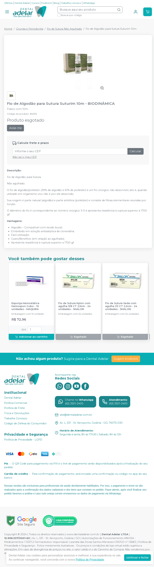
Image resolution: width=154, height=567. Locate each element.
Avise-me (15, 128)
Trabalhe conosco (71, 3)
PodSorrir (46, 3)
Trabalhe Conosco (15, 418)
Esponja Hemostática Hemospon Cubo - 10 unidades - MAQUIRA (25, 306)
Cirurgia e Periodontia (29, 28)
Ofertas (8, 3)
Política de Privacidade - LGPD (23, 439)
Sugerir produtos (126, 358)
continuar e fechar (137, 557)
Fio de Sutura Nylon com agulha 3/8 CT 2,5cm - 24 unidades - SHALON (74, 306)
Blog (56, 3)
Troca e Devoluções (16, 413)
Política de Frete (14, 408)
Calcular (135, 151)
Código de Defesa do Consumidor (25, 423)
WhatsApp (89, 3)
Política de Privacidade (90, 559)
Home (8, 28)
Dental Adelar (22, 3)
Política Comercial (15, 403)
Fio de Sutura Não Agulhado (64, 28)
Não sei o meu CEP (25, 157)
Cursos (35, 3)
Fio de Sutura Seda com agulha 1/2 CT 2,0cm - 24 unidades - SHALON (121, 306)
